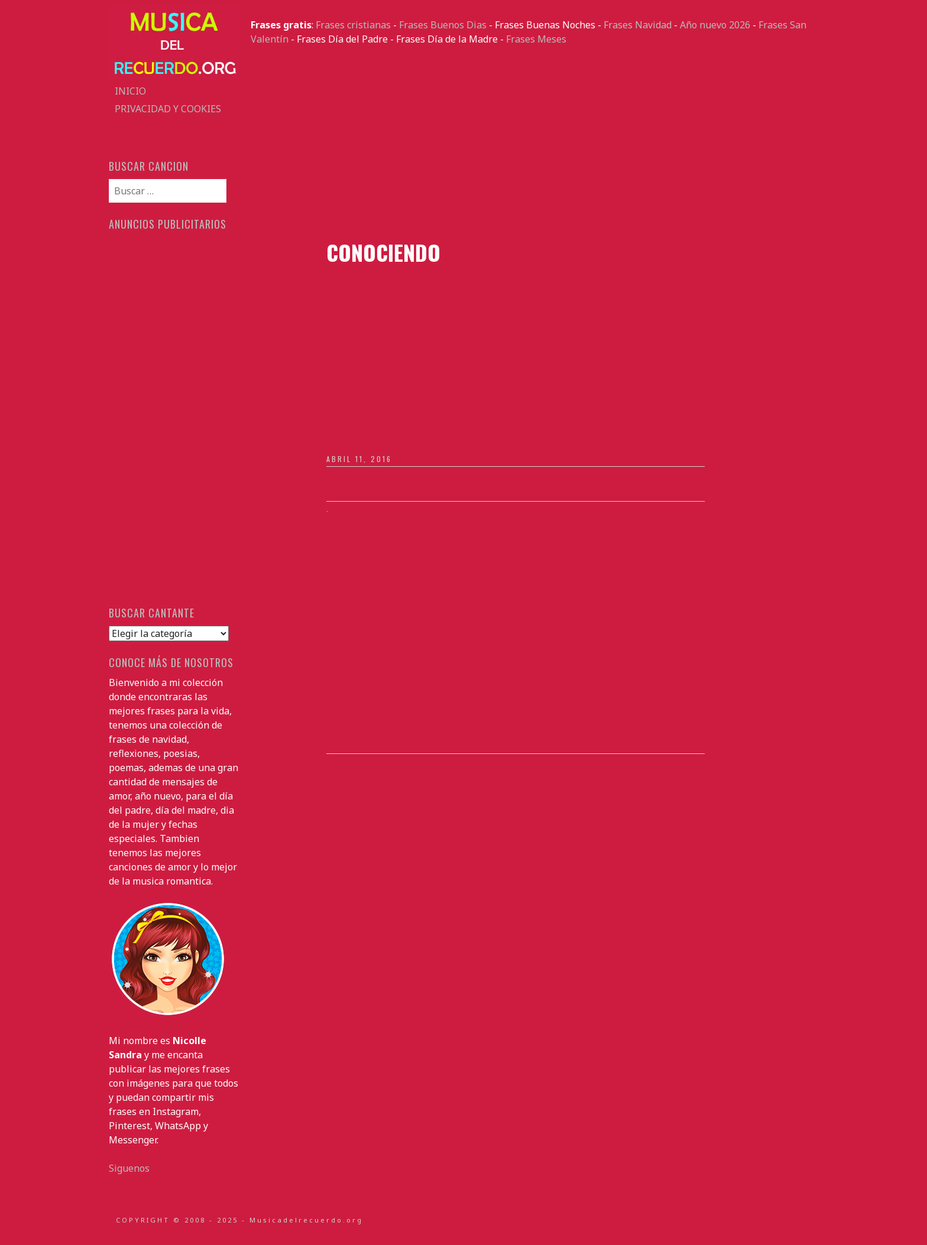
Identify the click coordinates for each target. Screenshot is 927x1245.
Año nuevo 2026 (715, 24)
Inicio (130, 90)
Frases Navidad (638, 24)
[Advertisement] (534, 143)
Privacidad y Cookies (168, 108)
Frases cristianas (353, 24)
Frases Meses (536, 38)
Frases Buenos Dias (443, 24)
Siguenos (129, 1168)
